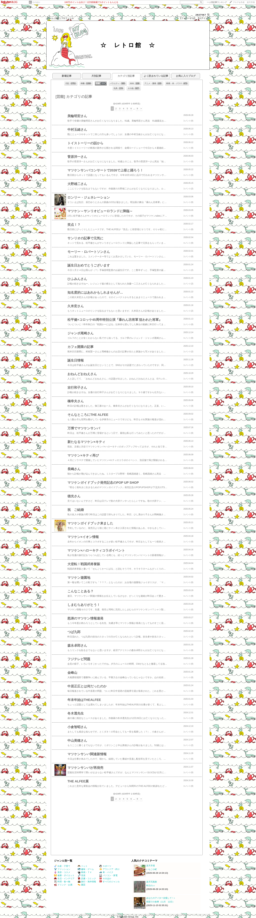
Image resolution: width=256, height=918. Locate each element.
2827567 (201, 15)
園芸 (81, 884)
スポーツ (105, 866)
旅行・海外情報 (87, 881)
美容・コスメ (62, 872)
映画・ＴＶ (85, 872)
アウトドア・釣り (109, 869)
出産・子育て (62, 866)
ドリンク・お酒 (63, 884)
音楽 (81, 875)
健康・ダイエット (64, 875)
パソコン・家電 (108, 875)
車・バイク (106, 872)
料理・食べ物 (62, 881)
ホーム (50, 18)
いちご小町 (151, 869)
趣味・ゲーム (86, 869)
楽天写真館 (151, 882)
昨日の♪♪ (150, 885)
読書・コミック (87, 878)
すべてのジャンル (109, 881)
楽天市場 (251, 2)
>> (217, 2)
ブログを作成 (238, 2)
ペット (83, 866)
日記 (57, 18)
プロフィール (67, 18)
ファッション (62, 869)
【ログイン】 (203, 18)
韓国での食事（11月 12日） (160, 901)
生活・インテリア (64, 878)
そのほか (36, 2)
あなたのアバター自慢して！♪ (160, 898)
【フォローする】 (187, 18)
